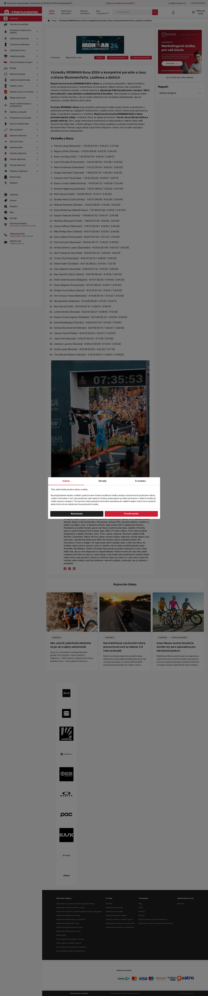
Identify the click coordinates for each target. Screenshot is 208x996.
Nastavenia (77, 514)
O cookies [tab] (140, 481)
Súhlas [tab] (66, 481)
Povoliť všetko (131, 514)
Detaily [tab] (102, 481)
